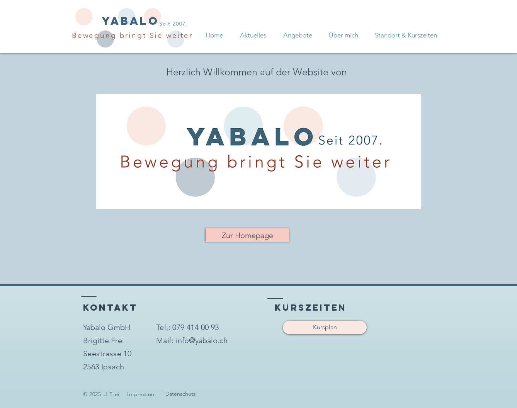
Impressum (141, 394)
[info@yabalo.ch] (202, 340)
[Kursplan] (325, 327)
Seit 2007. (173, 23)
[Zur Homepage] (247, 235)
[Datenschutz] (180, 394)
